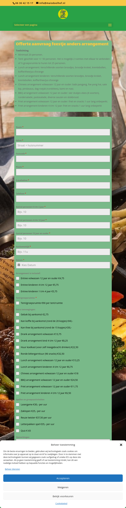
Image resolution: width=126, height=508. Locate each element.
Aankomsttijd (23, 246)
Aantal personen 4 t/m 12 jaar (31, 220)
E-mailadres (22, 180)
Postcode (21, 153)
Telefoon (21, 193)
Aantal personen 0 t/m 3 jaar (30, 206)
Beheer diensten (12, 469)
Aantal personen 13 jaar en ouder (33, 233)
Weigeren (63, 487)
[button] (121, 444)
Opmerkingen (22, 437)
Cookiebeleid (61, 503)
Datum (20, 260)
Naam (19, 127)
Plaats (20, 167)
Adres (19, 140)
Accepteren (63, 478)
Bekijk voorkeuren (63, 496)
